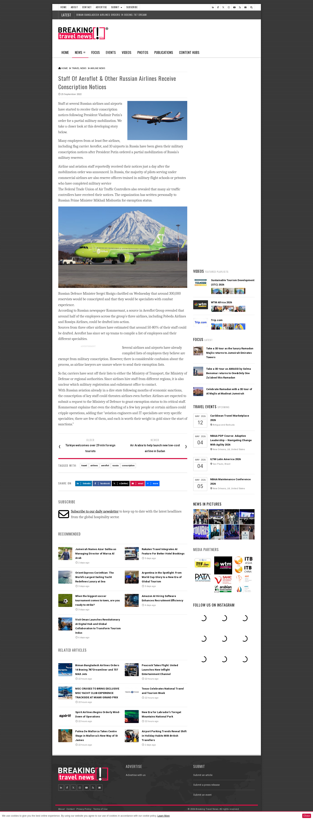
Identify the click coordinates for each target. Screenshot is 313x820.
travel (84, 465)
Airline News (97, 68)
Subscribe (132, 7)
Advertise (101, 7)
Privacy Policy (83, 809)
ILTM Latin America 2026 (225, 459)
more (152, 483)
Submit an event (202, 794)
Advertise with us (136, 775)
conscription (128, 465)
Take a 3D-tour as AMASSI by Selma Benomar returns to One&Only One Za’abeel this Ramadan (228, 373)
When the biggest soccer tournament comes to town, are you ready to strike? (97, 600)
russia (115, 465)
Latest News (208, 150)
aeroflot (105, 465)
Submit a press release (206, 784)
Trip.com (217, 320)
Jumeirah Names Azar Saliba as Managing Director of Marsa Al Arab (95, 553)
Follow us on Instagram (214, 605)
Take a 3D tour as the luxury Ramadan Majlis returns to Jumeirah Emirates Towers (229, 353)
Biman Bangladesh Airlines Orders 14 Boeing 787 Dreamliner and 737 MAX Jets (97, 670)
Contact (87, 7)
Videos (126, 52)
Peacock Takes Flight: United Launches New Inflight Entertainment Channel (160, 670)
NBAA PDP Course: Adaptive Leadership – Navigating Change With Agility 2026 (231, 440)
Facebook (102, 483)
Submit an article (202, 775)
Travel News (79, 68)
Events (111, 52)
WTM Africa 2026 (221, 302)
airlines (94, 465)
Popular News (239, 150)
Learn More (163, 815)
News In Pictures (207, 504)
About (74, 7)
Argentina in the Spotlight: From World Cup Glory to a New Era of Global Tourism (162, 577)
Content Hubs (189, 52)
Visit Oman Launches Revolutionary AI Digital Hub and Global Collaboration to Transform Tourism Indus (230, 231)
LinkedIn (84, 483)
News (80, 53)
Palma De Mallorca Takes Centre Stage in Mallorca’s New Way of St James (96, 736)
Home (63, 7)
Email (137, 483)
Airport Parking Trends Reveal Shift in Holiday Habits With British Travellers (164, 736)
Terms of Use (100, 809)
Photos (142, 52)
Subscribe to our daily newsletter (95, 511)
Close (306, 815)
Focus (95, 52)
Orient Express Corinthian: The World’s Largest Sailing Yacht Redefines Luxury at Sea (94, 577)
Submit (116, 7)
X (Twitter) (120, 483)
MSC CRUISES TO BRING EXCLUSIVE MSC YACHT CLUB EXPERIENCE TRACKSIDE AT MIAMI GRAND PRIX (97, 693)
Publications (163, 52)
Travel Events (205, 406)
